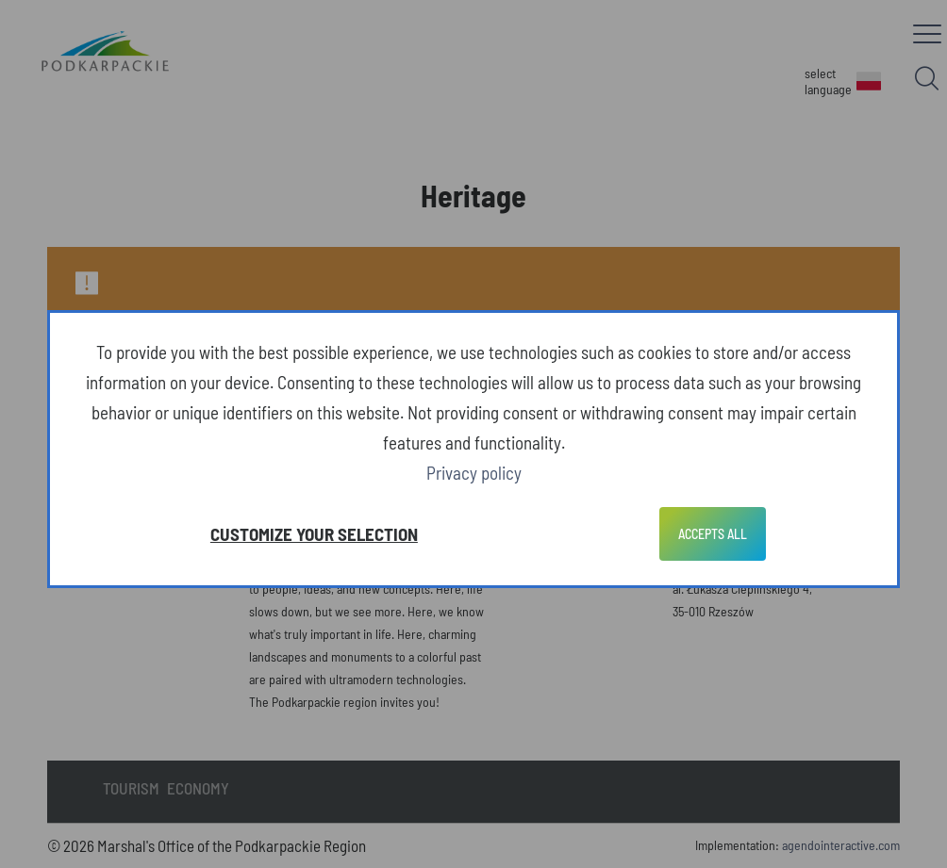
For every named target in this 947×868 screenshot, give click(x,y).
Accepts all (712, 534)
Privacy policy (474, 472)
